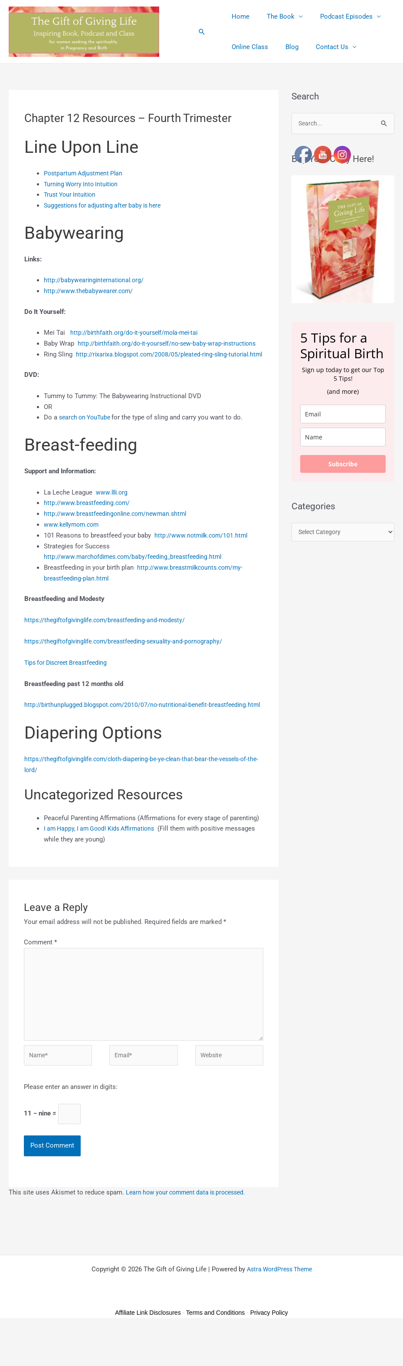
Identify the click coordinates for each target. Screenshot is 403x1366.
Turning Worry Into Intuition (83, 184)
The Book (274, 16)
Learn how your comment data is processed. (190, 1229)
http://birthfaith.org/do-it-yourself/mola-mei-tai (137, 333)
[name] (343, 437)
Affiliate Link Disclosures (147, 1349)
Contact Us (321, 47)
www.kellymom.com (73, 546)
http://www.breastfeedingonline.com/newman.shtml (119, 535)
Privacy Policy (269, 1349)
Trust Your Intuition (71, 194)
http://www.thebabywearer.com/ (90, 291)
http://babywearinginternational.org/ (95, 280)
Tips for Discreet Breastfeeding (69, 683)
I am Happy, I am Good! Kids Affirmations (103, 860)
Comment (40, 973)
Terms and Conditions (215, 1349)
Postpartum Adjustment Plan (85, 173)
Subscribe (342, 464)
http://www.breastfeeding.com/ (89, 524)
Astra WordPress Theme (279, 1306)
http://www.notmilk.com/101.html (203, 556)
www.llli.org (113, 513)
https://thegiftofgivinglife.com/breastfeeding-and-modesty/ (109, 641)
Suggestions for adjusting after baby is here (107, 205)
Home (238, 16)
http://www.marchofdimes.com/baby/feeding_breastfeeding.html (137, 578)
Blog (285, 47)
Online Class (247, 47)
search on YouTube (87, 438)
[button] (202, 32)
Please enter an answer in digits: (71, 1122)
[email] (343, 414)
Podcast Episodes (335, 16)
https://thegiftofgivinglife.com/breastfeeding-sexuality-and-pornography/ (128, 662)
